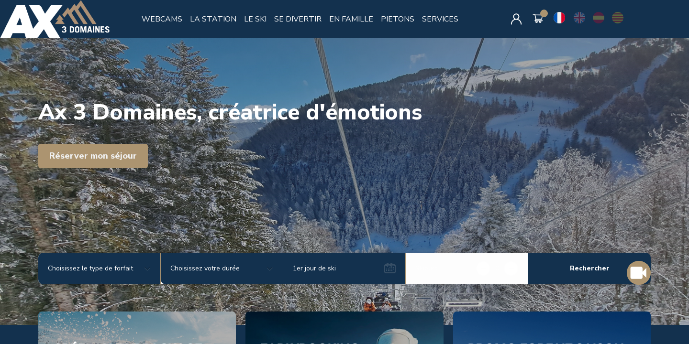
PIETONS (397, 19)
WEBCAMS (162, 19)
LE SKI (255, 19)
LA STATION (213, 19)
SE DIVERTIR (298, 19)
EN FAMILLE (351, 19)
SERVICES (440, 19)
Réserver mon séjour (93, 155)
